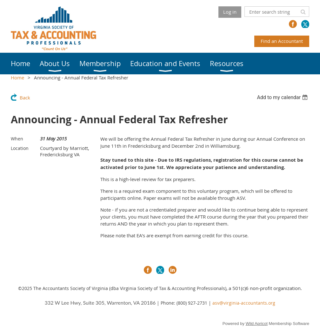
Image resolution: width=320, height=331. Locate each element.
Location (20, 148)
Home (17, 77)
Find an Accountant (282, 41)
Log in (230, 12)
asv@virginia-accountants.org (243, 303)
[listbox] (283, 97)
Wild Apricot (257, 323)
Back (25, 97)
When (17, 139)
